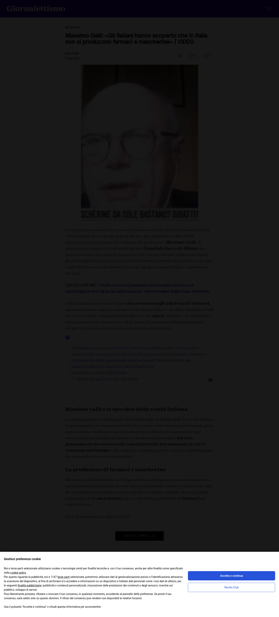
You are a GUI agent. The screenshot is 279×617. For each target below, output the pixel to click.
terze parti (63, 576)
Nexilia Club (231, 587)
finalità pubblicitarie (29, 585)
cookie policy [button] (18, 572)
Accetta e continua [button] (231, 575)
